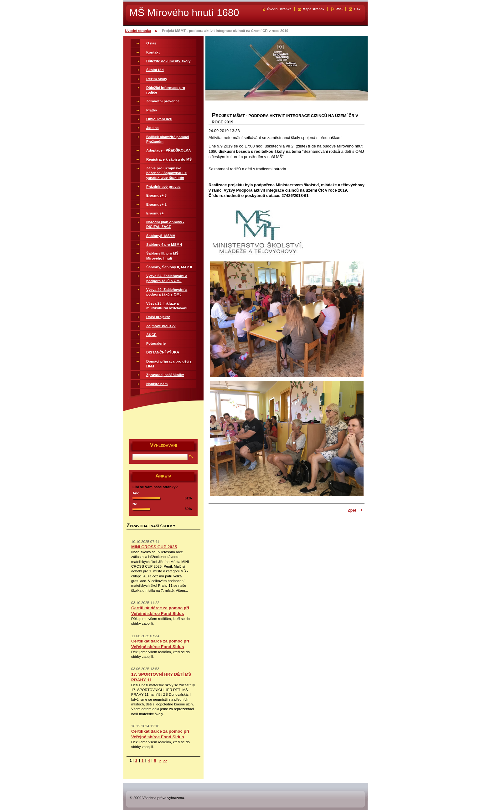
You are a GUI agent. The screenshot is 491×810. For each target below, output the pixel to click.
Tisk (357, 9)
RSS (338, 9)
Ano (135, 493)
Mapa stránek (313, 9)
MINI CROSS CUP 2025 (154, 546)
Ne (134, 504)
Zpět (352, 510)
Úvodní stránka (279, 9)
